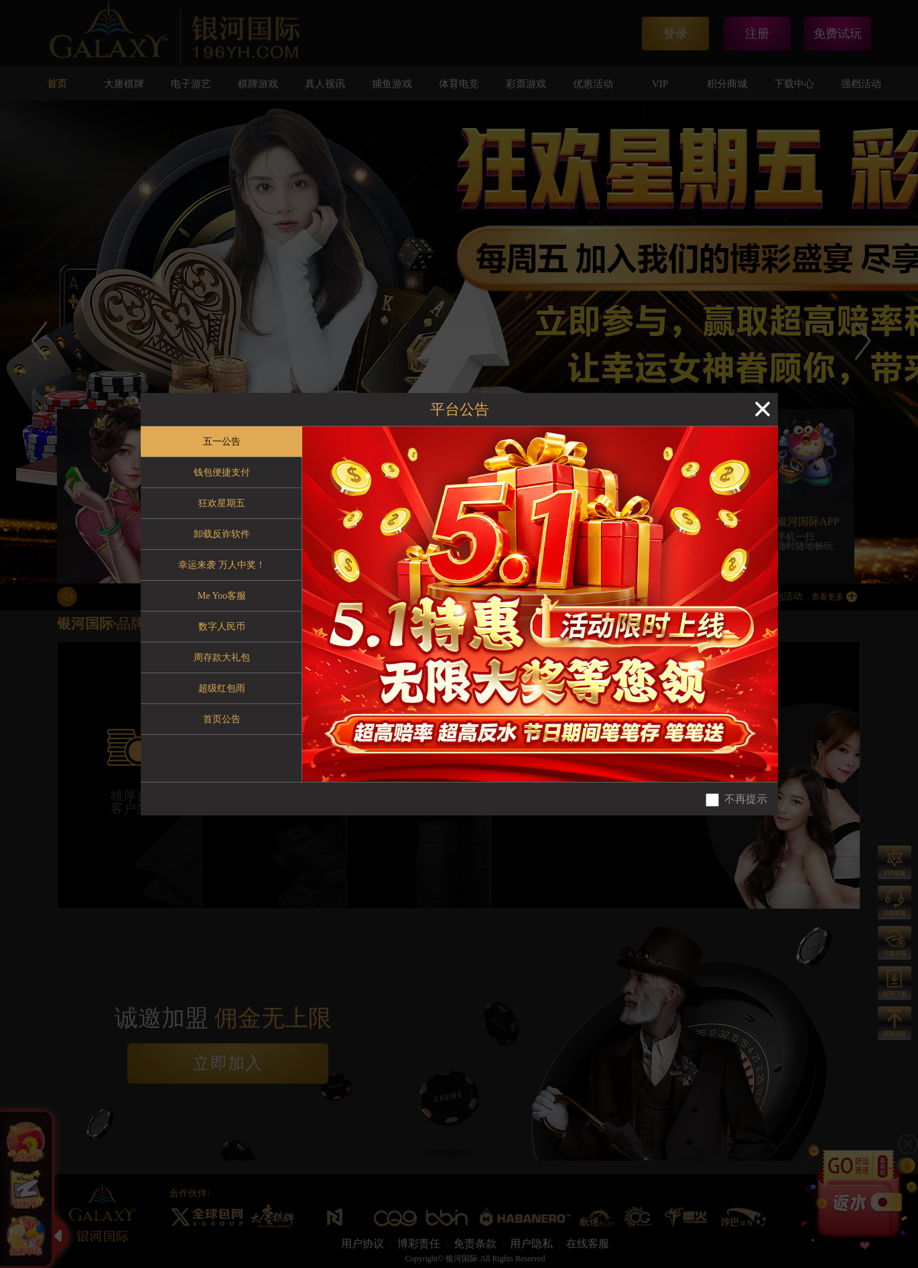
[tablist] (221, 604)
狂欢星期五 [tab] (221, 503)
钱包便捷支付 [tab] (222, 472)
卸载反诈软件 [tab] (222, 534)
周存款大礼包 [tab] (222, 657)
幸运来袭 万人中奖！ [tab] (221, 565)
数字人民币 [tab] (221, 627)
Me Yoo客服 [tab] (222, 596)
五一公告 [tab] (222, 442)
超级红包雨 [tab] (221, 688)
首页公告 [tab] (222, 719)
